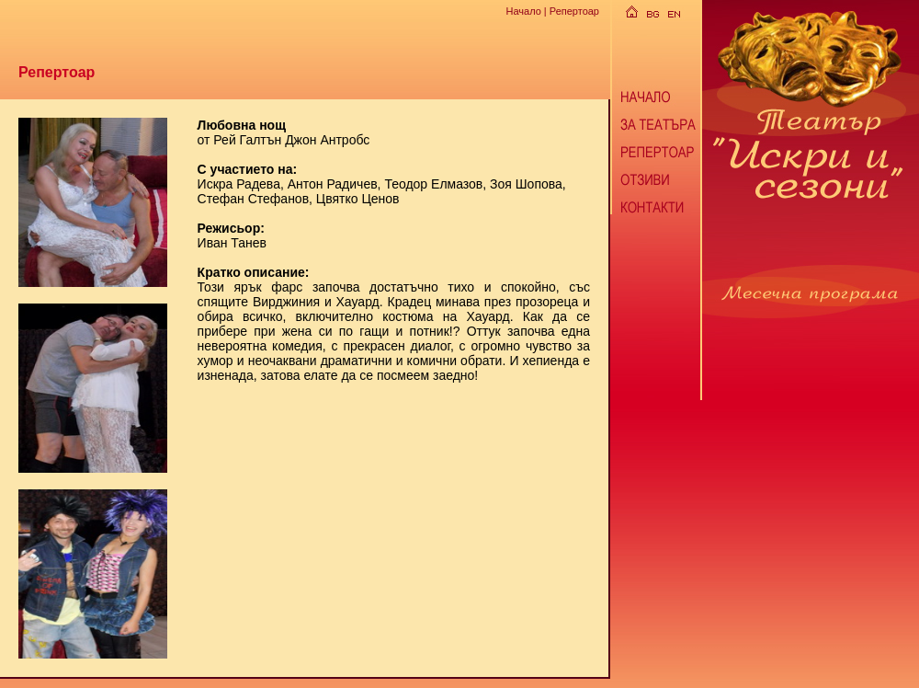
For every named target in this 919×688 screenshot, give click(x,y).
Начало (522, 11)
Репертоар (574, 11)
